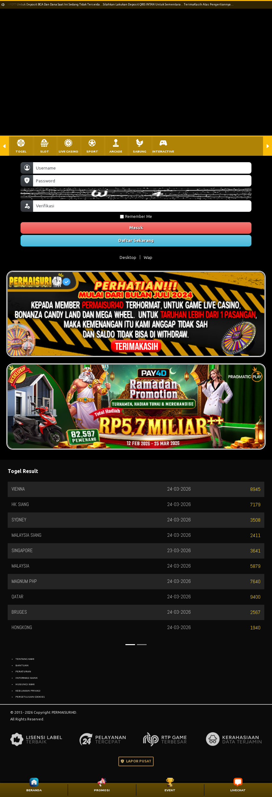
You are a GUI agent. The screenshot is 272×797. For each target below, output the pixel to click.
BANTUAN (22, 665)
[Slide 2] (142, 644)
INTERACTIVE (163, 151)
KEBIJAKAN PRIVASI (27, 690)
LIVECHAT (238, 790)
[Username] (142, 168)
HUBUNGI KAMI (25, 684)
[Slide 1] (130, 644)
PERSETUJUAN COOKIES (30, 696)
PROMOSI (102, 790)
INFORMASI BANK (26, 678)
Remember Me (136, 216)
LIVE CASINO (68, 151)
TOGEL (20, 151)
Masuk (136, 227)
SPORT (92, 151)
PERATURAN (23, 671)
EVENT (170, 790)
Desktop (128, 257)
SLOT (44, 151)
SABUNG (139, 151)
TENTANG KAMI (24, 659)
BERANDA (34, 790)
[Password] (142, 181)
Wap (148, 257)
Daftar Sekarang (136, 240)
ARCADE (115, 151)
